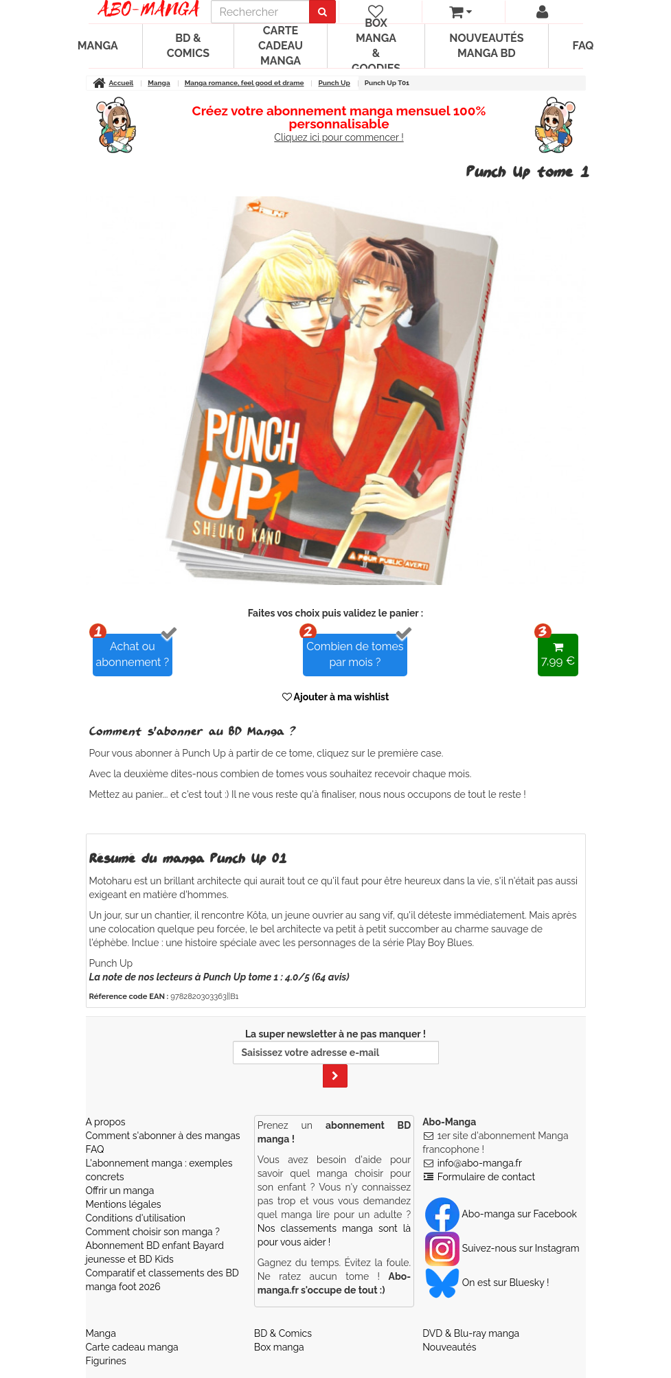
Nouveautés (449, 1347)
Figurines (106, 1360)
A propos (106, 1121)
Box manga (279, 1347)
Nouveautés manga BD (486, 46)
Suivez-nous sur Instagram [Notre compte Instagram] (502, 1248)
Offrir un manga (120, 1190)
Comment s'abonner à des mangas (163, 1135)
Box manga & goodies (376, 46)
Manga (98, 45)
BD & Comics (188, 46)
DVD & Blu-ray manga (470, 1333)
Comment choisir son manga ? (153, 1231)
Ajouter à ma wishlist (335, 696)
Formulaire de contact (486, 1176)
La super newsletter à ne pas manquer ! (336, 1058)
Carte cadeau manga (280, 45)
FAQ (583, 45)
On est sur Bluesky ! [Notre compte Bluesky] (487, 1282)
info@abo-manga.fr (479, 1163)
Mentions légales (123, 1204)
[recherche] (260, 11)
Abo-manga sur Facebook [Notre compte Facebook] (501, 1213)
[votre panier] (460, 11)
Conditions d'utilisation (135, 1218)
